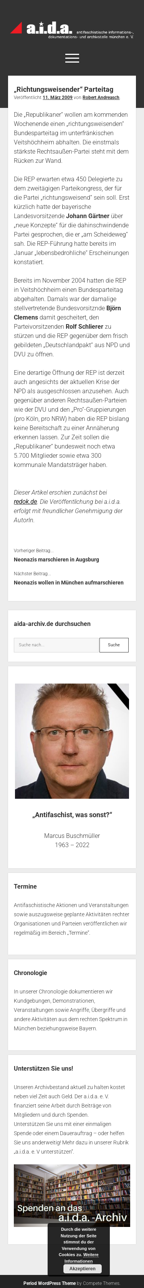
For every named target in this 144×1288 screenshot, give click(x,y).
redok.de (25, 501)
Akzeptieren (83, 1268)
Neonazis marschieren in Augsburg (56, 559)
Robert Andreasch (101, 97)
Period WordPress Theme (49, 1283)
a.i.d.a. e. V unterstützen (43, 1152)
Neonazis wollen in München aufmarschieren (69, 582)
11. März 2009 (58, 97)
